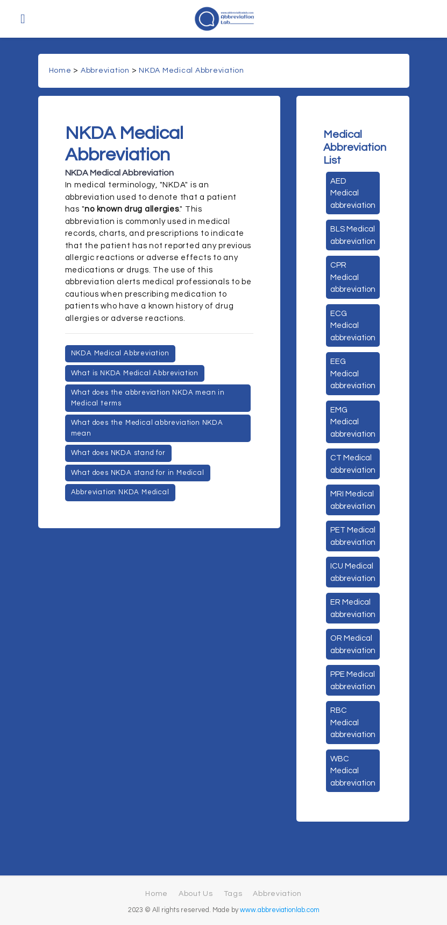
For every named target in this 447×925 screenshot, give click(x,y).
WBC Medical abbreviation (352, 771)
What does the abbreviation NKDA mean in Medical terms (148, 398)
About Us (196, 894)
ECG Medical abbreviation (352, 326)
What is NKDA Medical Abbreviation (134, 373)
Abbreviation (105, 70)
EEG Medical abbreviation (352, 374)
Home (60, 70)
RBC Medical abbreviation (352, 722)
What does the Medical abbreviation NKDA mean (147, 428)
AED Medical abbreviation (352, 193)
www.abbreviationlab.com (280, 910)
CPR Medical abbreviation (352, 277)
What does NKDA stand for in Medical (137, 472)
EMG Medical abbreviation (352, 422)
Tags (233, 894)
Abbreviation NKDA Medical (120, 492)
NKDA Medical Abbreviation (191, 70)
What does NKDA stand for (118, 453)
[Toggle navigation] (23, 19)
